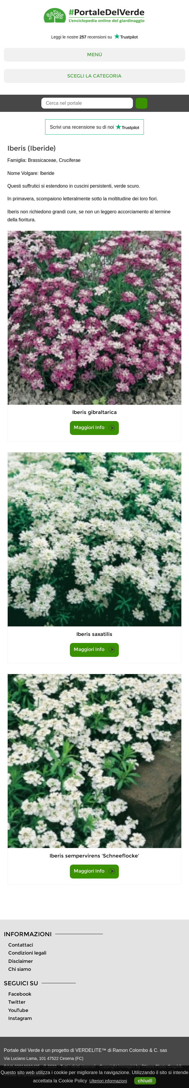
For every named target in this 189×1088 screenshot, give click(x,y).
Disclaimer (20, 961)
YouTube (18, 1010)
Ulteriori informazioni (108, 1081)
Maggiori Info (94, 428)
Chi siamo (19, 969)
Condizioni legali (27, 953)
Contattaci (20, 945)
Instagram (20, 1018)
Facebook (19, 994)
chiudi (145, 1081)
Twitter (16, 1002)
